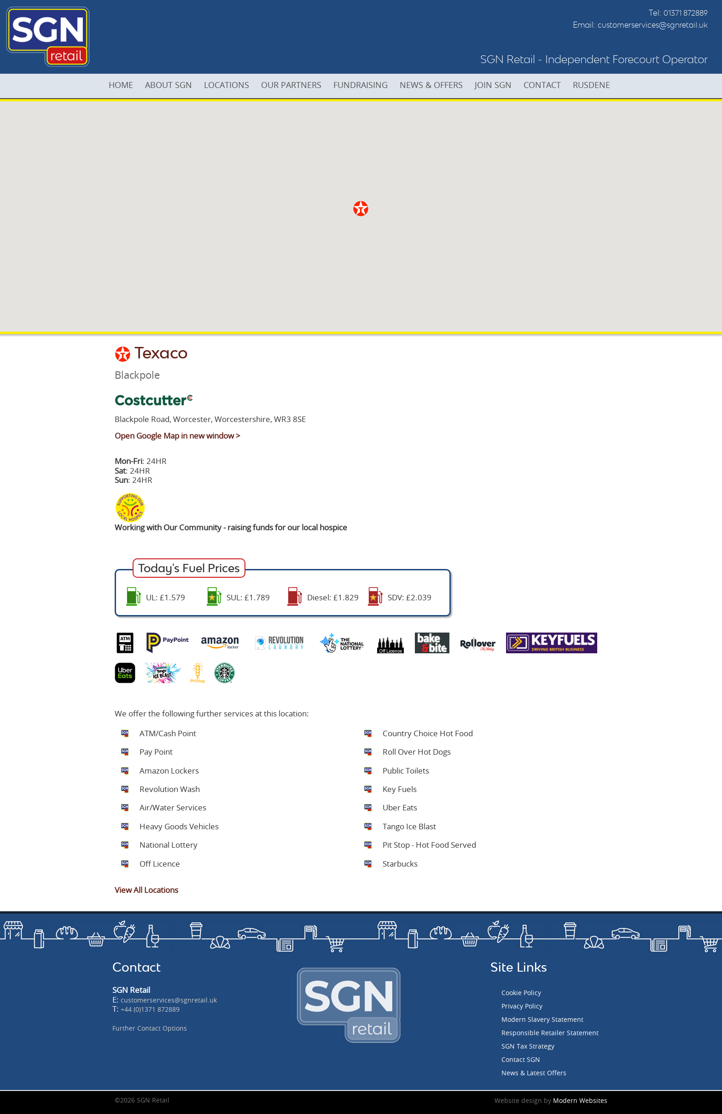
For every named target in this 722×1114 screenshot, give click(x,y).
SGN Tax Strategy (527, 1046)
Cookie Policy (521, 992)
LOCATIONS (229, 85)
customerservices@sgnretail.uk (653, 24)
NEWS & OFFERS (436, 85)
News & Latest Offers (533, 1072)
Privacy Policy (521, 1006)
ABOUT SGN (170, 85)
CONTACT (549, 85)
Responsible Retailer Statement (550, 1032)
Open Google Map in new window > (177, 435)
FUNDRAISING (365, 85)
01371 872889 (686, 13)
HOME (122, 85)
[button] (361, 208)
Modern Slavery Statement (542, 1019)
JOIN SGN (499, 85)
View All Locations (146, 890)
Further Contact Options (149, 1028)
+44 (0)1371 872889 (150, 1009)
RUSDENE (599, 85)
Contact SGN (520, 1059)
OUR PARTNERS (295, 85)
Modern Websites (580, 1100)
